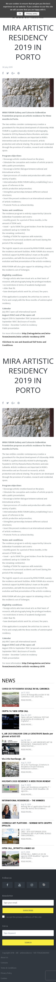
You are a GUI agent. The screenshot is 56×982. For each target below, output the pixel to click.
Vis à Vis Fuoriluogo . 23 (13, 759)
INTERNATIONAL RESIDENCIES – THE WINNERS (23, 800)
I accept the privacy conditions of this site (24, 917)
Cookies (4, 978)
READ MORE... (27, 700)
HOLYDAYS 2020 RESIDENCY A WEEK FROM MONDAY (26, 781)
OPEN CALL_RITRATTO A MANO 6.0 (18, 848)
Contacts (4, 963)
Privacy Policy (6, 973)
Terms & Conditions (8, 968)
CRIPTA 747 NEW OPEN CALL (15, 711)
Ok (20, 14)
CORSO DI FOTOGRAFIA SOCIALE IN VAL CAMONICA (25, 689)
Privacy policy (31, 14)
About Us (4, 957)
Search (28, 942)
